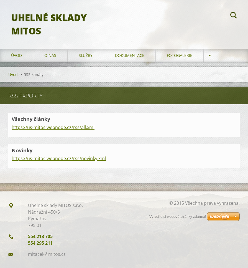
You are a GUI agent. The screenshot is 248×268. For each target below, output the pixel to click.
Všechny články (31, 119)
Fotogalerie (179, 55)
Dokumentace (129, 55)
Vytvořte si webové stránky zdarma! (177, 216)
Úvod (16, 55)
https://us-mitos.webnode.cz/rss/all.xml (53, 127)
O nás (50, 55)
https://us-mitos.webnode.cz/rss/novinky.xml (59, 158)
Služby (86, 55)
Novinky (22, 150)
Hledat (233, 16)
